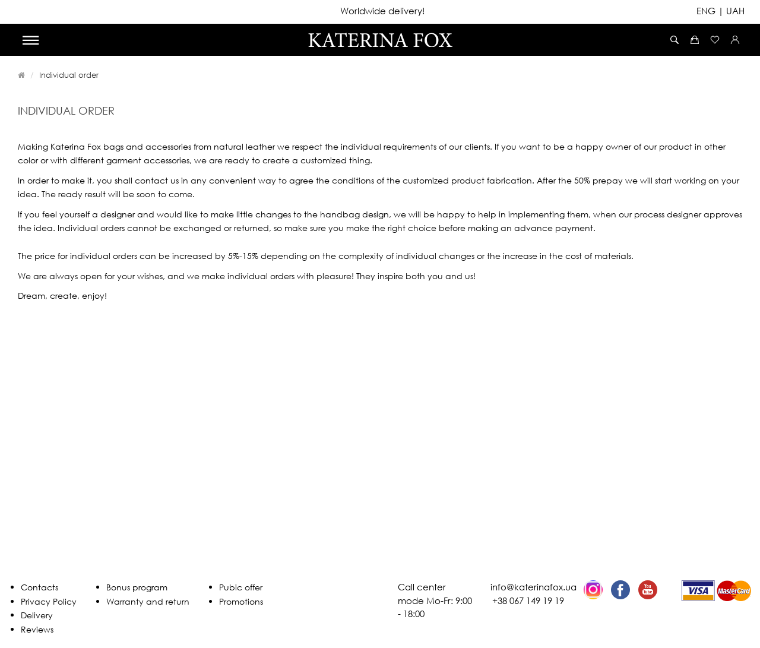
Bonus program (136, 587)
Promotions (241, 601)
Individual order (69, 75)
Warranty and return (147, 601)
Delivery (37, 615)
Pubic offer (240, 587)
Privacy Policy (49, 601)
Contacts (39, 587)
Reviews (37, 629)
